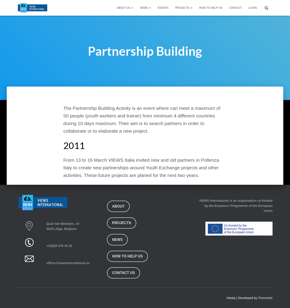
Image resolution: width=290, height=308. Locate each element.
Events (163, 7)
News (145, 7)
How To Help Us (210, 7)
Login (253, 7)
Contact (235, 7)
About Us (125, 7)
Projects (183, 7)
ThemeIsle (265, 298)
